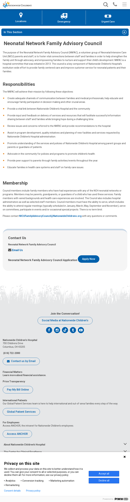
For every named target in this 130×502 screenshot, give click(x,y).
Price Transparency (14, 381)
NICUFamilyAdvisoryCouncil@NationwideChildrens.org (50, 216)
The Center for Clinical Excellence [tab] (23, 451)
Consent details (12, 490)
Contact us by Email (21, 361)
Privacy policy (33, 490)
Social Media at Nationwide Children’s (65, 320)
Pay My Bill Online (18, 389)
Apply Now (88, 259)
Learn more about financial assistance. (24, 375)
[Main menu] (124, 4)
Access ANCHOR (17, 433)
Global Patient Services (21, 411)
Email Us (15, 250)
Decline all (104, 480)
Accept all (104, 473)
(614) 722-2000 (11, 353)
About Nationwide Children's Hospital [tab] (24, 444)
